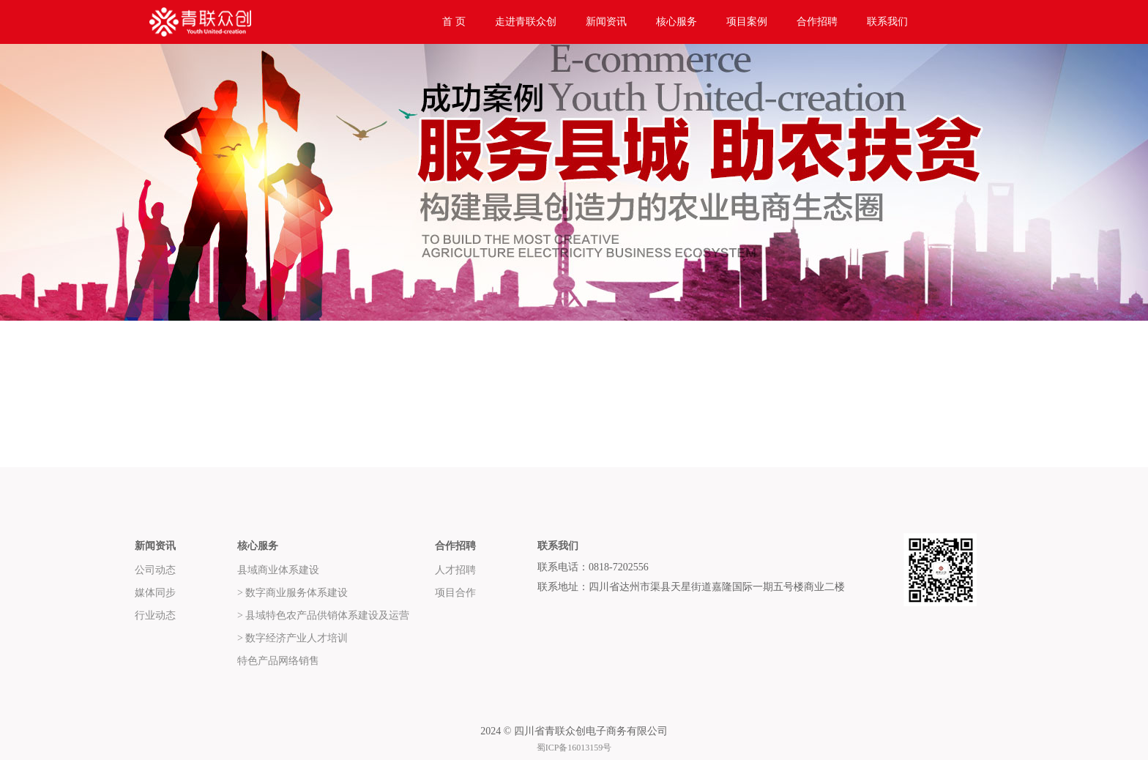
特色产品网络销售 (278, 660)
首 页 (454, 21)
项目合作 (455, 592)
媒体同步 (155, 592)
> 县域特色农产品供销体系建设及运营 (323, 615)
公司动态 (155, 570)
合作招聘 (817, 21)
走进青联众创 (525, 21)
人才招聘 (455, 570)
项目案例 (746, 21)
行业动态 (155, 615)
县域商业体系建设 (278, 570)
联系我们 (887, 21)
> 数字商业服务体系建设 (292, 592)
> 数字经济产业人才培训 (292, 638)
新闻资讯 (606, 21)
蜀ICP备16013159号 (574, 747)
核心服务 (676, 21)
